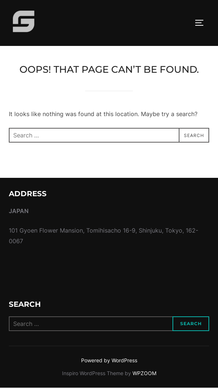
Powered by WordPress (109, 360)
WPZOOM (144, 373)
